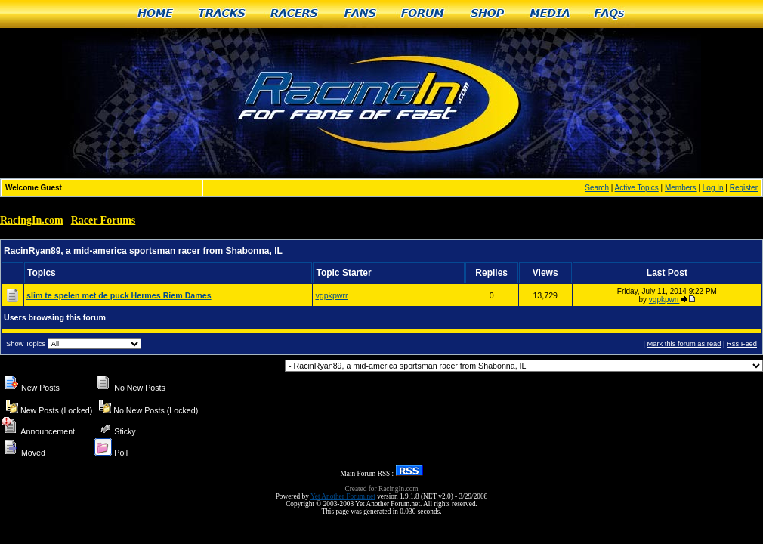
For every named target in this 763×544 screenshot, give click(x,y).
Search (597, 188)
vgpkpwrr (331, 295)
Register (744, 188)
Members (681, 188)
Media (549, 14)
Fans (360, 14)
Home (155, 14)
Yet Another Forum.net (342, 496)
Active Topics (637, 188)
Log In (713, 188)
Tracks (222, 14)
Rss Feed (742, 344)
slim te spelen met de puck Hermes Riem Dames (119, 295)
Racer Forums (103, 220)
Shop (487, 14)
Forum (423, 14)
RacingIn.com (31, 220)
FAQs (610, 14)
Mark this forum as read (684, 344)
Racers (295, 14)
